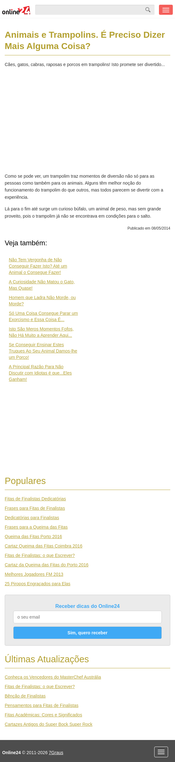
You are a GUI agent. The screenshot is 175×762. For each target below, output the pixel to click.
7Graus (56, 752)
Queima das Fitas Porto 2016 (33, 536)
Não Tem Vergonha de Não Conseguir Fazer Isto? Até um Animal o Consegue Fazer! (38, 266)
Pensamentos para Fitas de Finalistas (41, 705)
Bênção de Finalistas (25, 695)
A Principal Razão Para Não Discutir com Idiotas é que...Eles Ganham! (40, 373)
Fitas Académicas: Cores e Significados (43, 714)
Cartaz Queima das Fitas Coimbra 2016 (43, 545)
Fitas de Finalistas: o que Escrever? (40, 555)
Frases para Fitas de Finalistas (35, 508)
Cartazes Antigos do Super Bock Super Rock (49, 724)
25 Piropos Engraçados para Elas (38, 583)
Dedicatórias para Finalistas (32, 517)
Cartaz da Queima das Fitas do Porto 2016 (46, 564)
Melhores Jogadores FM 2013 (34, 574)
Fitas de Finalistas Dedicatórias (35, 498)
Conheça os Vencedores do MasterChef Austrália (53, 677)
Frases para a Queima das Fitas (36, 527)
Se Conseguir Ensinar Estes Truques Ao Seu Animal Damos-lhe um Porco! (43, 351)
